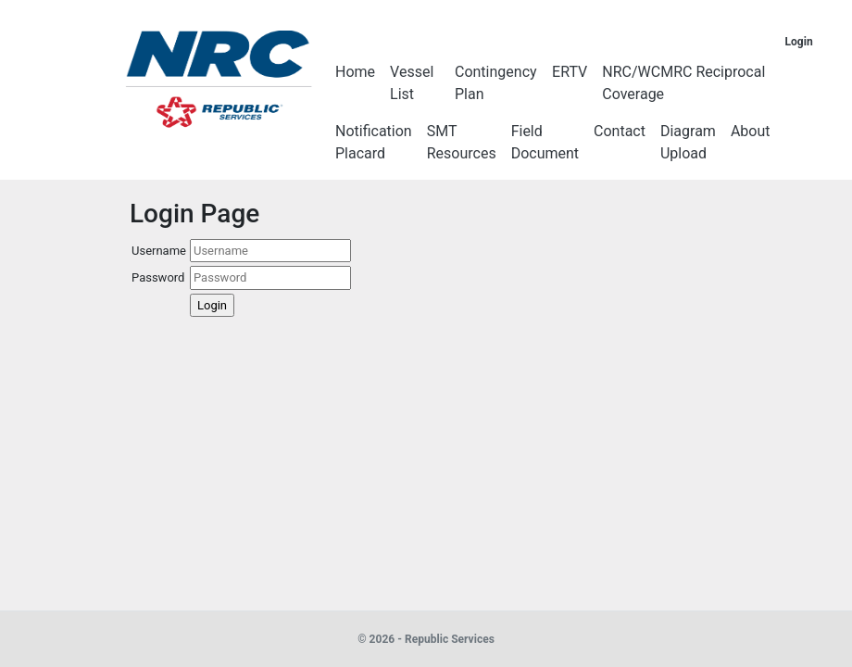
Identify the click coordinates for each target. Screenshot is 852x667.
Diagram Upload (688, 142)
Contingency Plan (496, 83)
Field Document (545, 142)
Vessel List (411, 83)
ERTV (569, 72)
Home (355, 72)
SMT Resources (461, 142)
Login (799, 41)
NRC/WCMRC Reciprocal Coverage (683, 83)
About (751, 131)
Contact (619, 131)
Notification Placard (373, 142)
